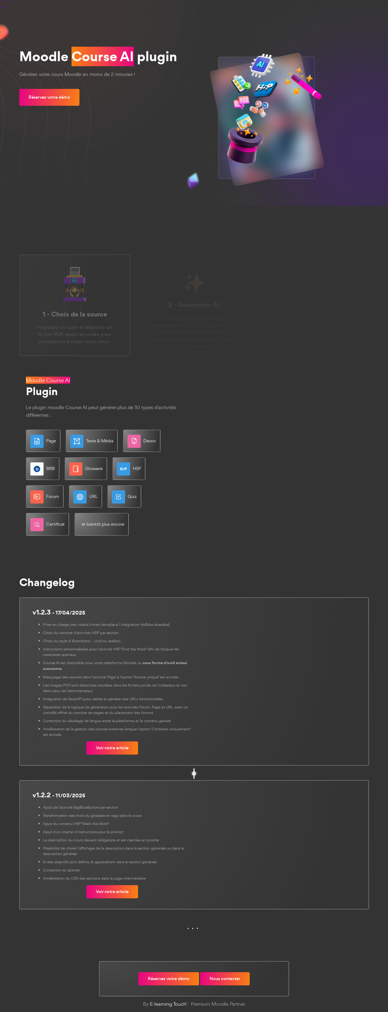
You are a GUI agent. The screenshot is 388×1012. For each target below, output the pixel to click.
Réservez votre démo (49, 97)
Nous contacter (225, 979)
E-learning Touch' (168, 1004)
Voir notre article (112, 748)
